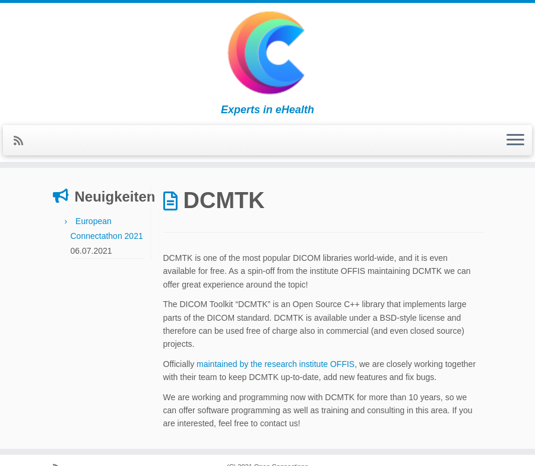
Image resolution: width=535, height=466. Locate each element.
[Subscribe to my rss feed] (22, 141)
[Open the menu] (515, 140)
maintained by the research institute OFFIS (275, 364)
